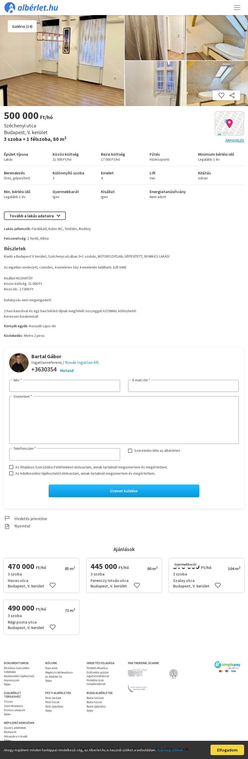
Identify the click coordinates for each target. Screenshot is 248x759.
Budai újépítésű (96, 706)
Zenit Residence (13, 706)
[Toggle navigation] (237, 7)
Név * (18, 380)
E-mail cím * (141, 380)
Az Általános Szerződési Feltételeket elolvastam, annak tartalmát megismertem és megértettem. (91, 467)
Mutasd (67, 370)
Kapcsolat (51, 668)
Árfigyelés (234, 140)
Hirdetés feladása (97, 668)
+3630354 (43, 369)
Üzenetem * (23, 396)
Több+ (7, 684)
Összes (8, 702)
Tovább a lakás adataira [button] (34, 215)
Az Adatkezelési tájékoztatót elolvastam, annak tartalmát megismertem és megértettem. (85, 473)
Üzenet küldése (124, 491)
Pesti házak (52, 702)
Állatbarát (10, 732)
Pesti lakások (53, 698)
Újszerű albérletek (15, 728)
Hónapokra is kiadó (15, 736)
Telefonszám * (25, 448)
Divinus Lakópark (14, 710)
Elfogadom (227, 750)
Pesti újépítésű (54, 706)
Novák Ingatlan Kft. (82, 362)
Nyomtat (17, 526)
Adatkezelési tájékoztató (19, 676)
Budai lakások (95, 698)
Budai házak (94, 702)
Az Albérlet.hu (53, 676)
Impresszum (11, 680)
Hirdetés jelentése (25, 518)
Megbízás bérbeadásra (59, 672)
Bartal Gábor (46, 356)
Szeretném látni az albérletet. (157, 450)
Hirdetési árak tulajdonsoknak (96, 682)
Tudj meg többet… (171, 750)
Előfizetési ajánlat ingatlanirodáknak (98, 674)
